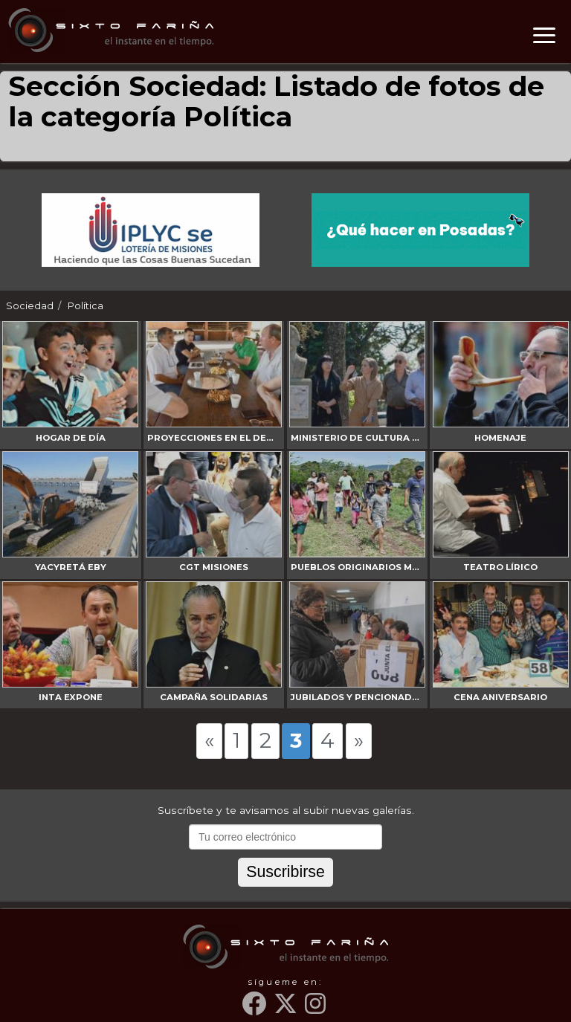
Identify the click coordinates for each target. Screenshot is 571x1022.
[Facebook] (256, 1009)
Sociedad (30, 305)
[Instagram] (317, 1009)
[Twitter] (288, 1009)
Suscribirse (285, 872)
